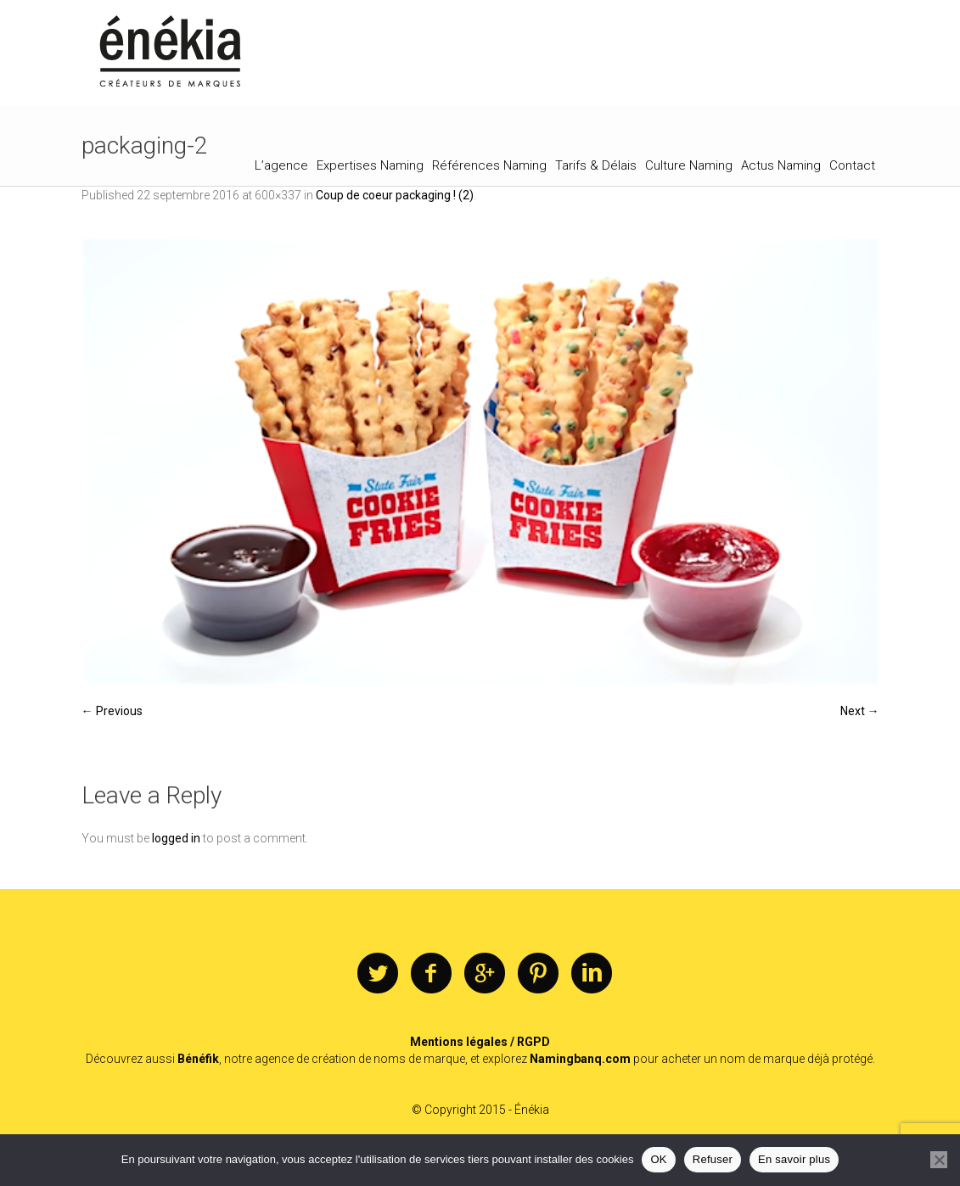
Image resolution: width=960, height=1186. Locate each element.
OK (658, 1159)
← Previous (112, 711)
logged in (176, 838)
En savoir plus (794, 1159)
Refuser (713, 1159)
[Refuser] (938, 1159)
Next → (859, 711)
